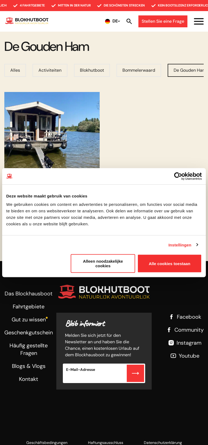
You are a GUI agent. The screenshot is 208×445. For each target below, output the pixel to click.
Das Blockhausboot (29, 293)
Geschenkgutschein (28, 332)
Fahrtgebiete (28, 306)
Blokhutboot (92, 70)
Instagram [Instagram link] (185, 342)
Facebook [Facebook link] (184, 316)
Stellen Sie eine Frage (163, 21)
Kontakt (28, 379)
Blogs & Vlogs (29, 366)
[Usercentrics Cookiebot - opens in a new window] (178, 176)
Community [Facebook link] (185, 329)
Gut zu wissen (29, 319)
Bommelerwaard (138, 70)
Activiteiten (49, 70)
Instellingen (179, 244)
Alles (15, 70)
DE (115, 21)
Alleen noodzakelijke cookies (103, 263)
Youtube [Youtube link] (184, 355)
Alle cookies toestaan (169, 263)
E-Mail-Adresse (80, 369)
